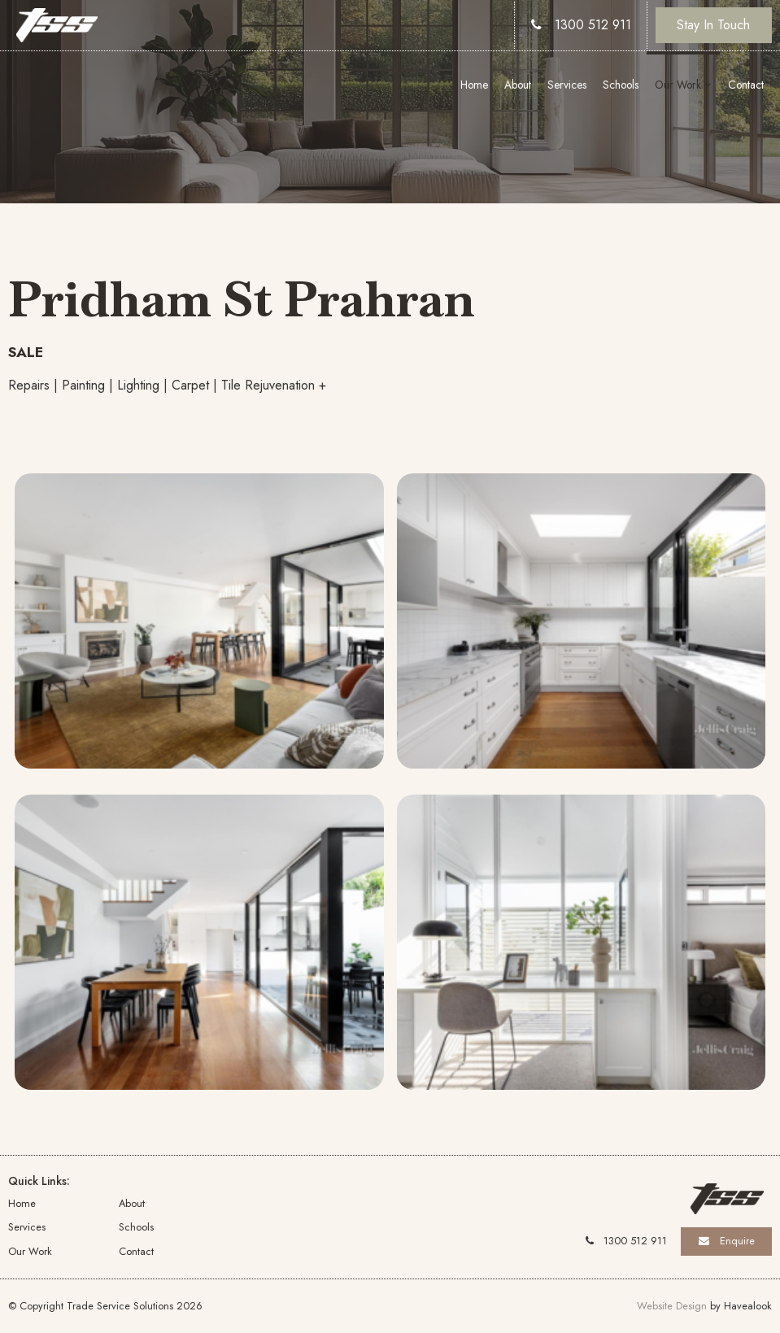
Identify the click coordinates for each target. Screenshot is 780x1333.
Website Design (672, 1305)
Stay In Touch (713, 24)
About (517, 84)
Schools (620, 84)
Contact (746, 84)
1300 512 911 (593, 24)
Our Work (678, 84)
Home (474, 84)
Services (566, 84)
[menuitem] (63, 1203)
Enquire (737, 1240)
